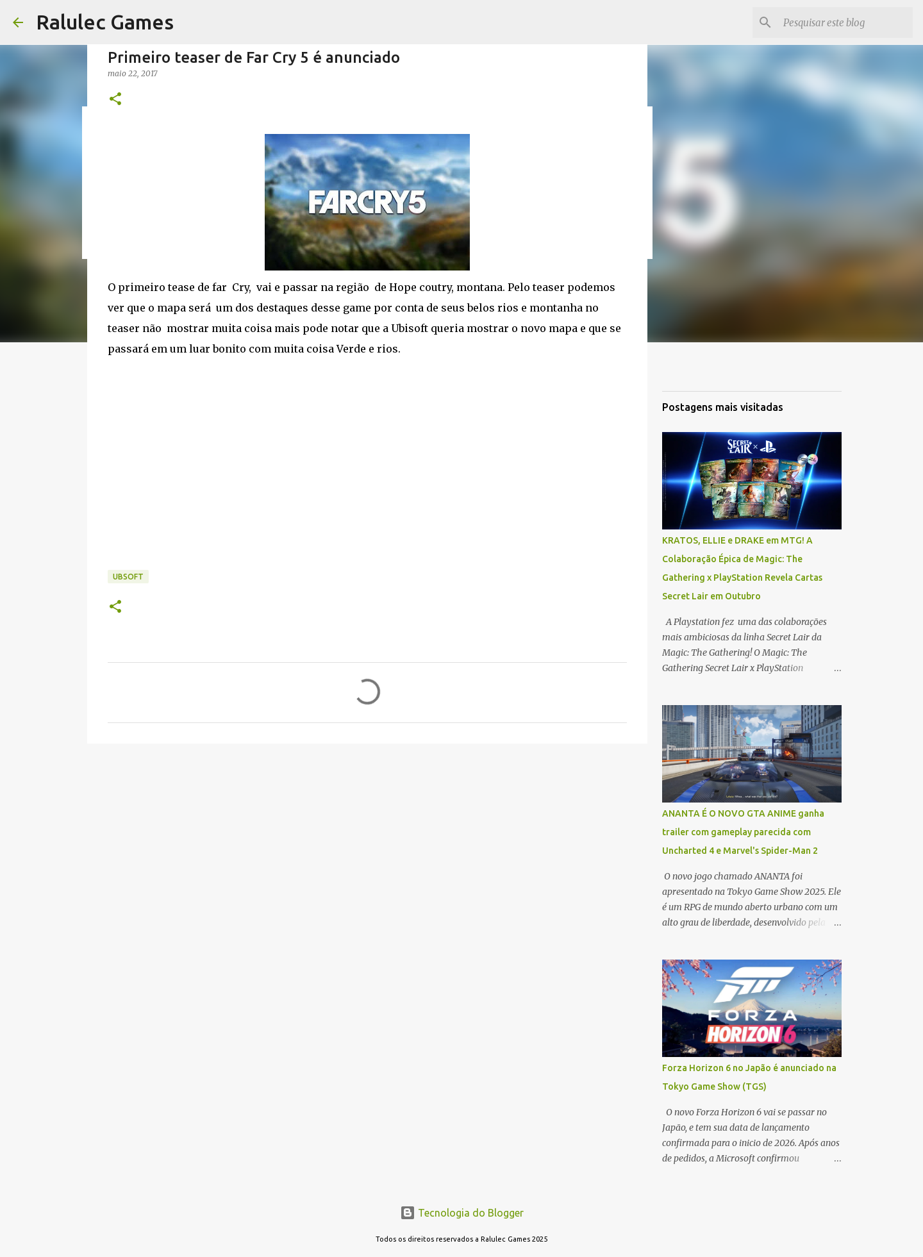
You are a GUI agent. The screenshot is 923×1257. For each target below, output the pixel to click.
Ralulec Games (105, 21)
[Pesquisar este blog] (845, 22)
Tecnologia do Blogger (462, 1213)
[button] (115, 99)
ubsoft (128, 576)
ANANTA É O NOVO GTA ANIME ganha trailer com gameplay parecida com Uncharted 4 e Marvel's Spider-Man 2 (743, 832)
